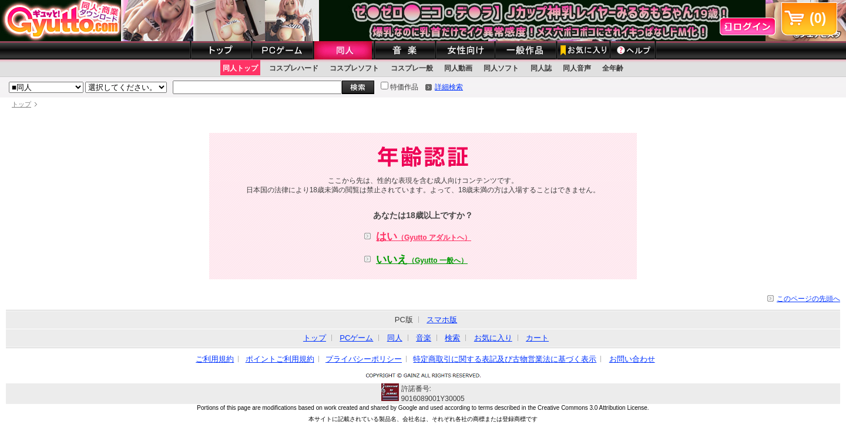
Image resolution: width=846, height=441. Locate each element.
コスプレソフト (354, 68)
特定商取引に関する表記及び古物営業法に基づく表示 (504, 359)
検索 (452, 337)
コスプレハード (293, 68)
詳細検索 (449, 87)
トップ (21, 104)
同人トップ (240, 68)
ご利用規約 (215, 359)
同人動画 (458, 68)
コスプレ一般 (412, 68)
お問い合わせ (632, 359)
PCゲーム (356, 337)
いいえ (422, 259)
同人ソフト (501, 68)
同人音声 (577, 68)
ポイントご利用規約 (280, 359)
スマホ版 (442, 319)
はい (423, 236)
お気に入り (493, 337)
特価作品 (399, 87)
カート (537, 337)
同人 (394, 337)
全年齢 (612, 68)
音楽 (423, 337)
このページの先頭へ (808, 299)
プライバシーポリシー (363, 359)
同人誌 (541, 68)
